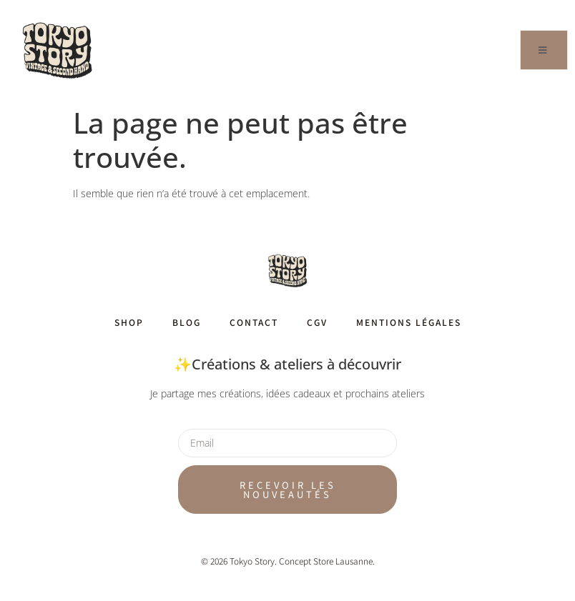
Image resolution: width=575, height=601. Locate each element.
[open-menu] (544, 50)
